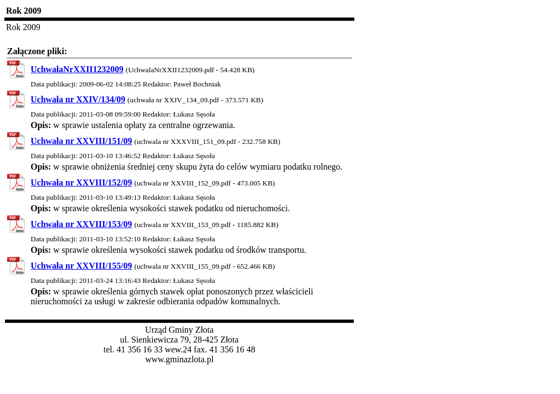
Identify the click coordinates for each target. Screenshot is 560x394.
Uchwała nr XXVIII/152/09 (81, 182)
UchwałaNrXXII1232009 (77, 69)
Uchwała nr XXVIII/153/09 (81, 224)
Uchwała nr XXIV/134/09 (78, 99)
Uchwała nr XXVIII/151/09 (81, 141)
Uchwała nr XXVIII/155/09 (81, 265)
